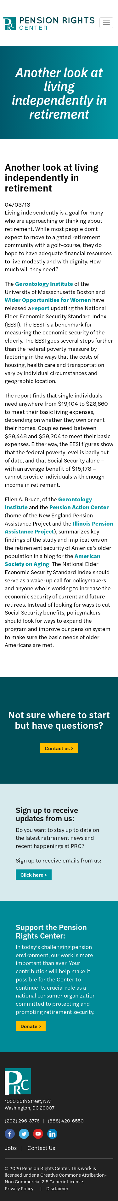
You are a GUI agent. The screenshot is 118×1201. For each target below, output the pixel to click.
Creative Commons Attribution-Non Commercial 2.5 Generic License (56, 1178)
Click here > (33, 874)
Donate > (30, 1026)
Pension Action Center (79, 507)
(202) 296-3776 (22, 1120)
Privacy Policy (19, 1188)
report (40, 308)
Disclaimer (57, 1188)
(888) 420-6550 (66, 1120)
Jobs (11, 1147)
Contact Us (41, 1147)
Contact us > (59, 748)
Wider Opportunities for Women (48, 299)
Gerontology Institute (44, 283)
